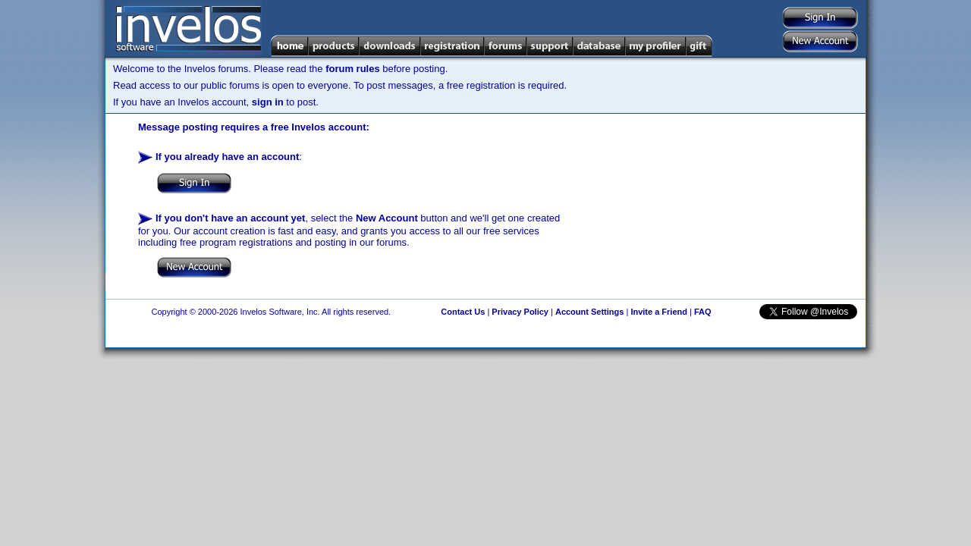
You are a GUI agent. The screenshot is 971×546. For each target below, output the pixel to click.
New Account (387, 218)
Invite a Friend (658, 311)
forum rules (352, 68)
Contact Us (463, 311)
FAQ (703, 311)
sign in (268, 102)
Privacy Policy (520, 311)
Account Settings (589, 311)
